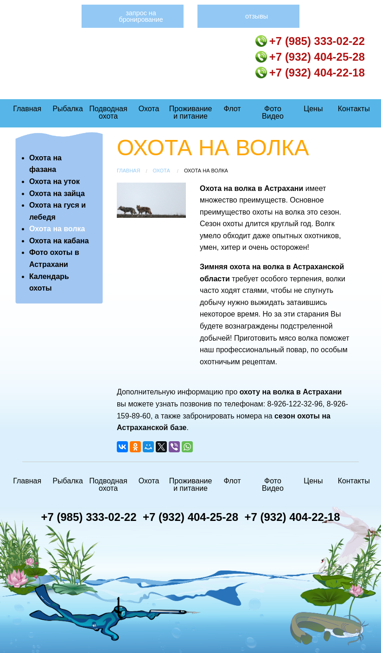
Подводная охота (108, 112)
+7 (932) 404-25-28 (310, 57)
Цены (313, 109)
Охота (149, 109)
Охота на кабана (59, 241)
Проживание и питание (190, 112)
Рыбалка (67, 109)
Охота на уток (54, 181)
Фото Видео (273, 112)
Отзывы (256, 16)
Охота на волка (57, 229)
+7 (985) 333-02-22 (310, 41)
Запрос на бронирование (141, 16)
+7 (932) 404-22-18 (310, 72)
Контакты (354, 109)
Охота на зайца (57, 193)
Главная (27, 109)
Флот (232, 109)
